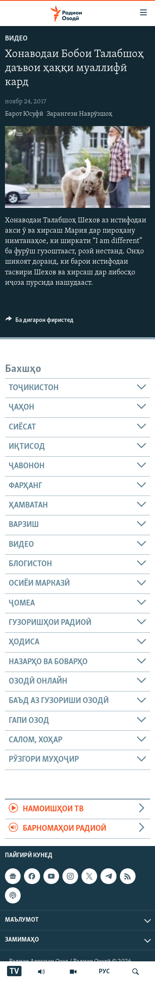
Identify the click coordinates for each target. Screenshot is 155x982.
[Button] (39, 322)
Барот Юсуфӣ (24, 114)
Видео (16, 39)
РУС (104, 971)
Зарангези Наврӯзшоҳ (79, 114)
